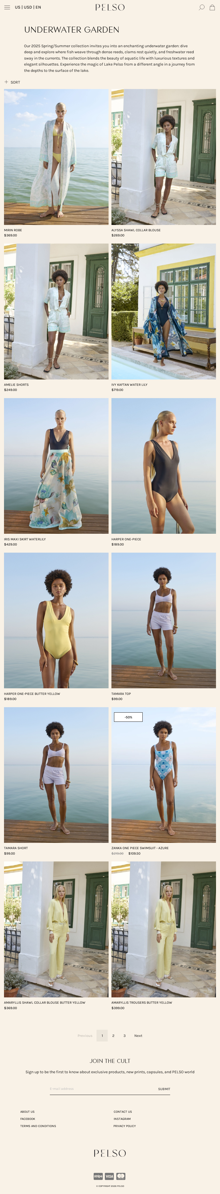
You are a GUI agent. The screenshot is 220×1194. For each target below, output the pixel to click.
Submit (164, 1089)
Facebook (27, 1119)
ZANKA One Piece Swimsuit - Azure (140, 848)
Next (138, 1035)
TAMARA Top (121, 694)
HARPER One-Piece (126, 539)
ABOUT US (27, 1112)
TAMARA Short (16, 848)
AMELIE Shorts (16, 385)
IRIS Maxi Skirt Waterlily (25, 539)
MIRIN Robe (13, 230)
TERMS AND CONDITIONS (38, 1126)
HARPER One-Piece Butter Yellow (32, 694)
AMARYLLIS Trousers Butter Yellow (141, 1003)
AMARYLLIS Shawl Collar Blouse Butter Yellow (44, 1003)
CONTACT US (123, 1112)
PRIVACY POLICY (124, 1126)
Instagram (122, 1119)
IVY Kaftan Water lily (129, 385)
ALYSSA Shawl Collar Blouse (136, 230)
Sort (12, 82)
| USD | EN (28, 7)
